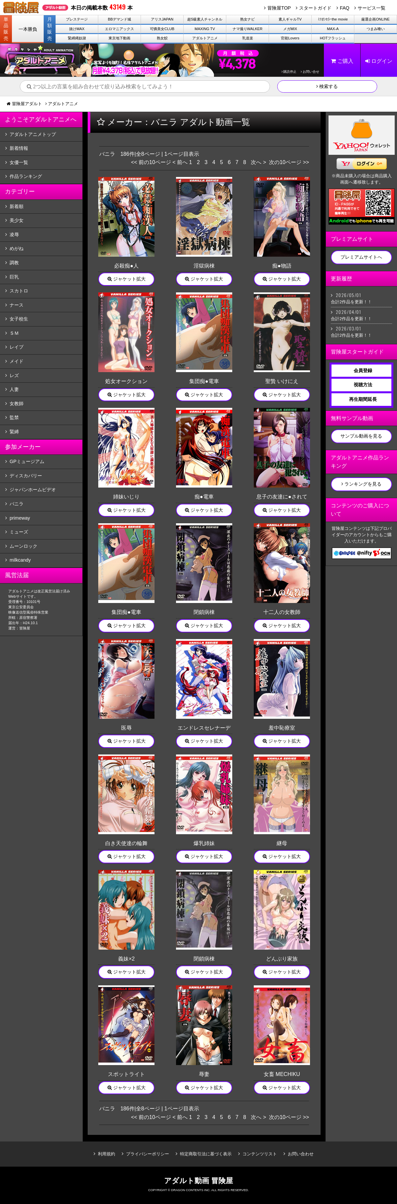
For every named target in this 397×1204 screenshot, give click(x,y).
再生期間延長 (363, 399)
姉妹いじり (126, 496)
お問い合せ (310, 71)
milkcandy (20, 560)
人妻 (14, 389)
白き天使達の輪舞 (126, 843)
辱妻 (204, 1074)
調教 (14, 262)
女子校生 (19, 319)
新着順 (16, 206)
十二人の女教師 (281, 612)
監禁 (14, 417)
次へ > (258, 162)
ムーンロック (23, 546)
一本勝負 (28, 29)
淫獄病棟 (204, 266)
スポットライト (126, 1074)
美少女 (16, 220)
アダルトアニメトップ (33, 134)
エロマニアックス (119, 29)
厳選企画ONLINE (375, 19)
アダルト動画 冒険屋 (198, 1181)
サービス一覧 (371, 8)
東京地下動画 (119, 38)
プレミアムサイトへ (361, 257)
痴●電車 (204, 496)
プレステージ (77, 19)
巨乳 (14, 277)
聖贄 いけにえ (281, 381)
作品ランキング (26, 176)
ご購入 (342, 61)
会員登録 (363, 370)
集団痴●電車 (204, 381)
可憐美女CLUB (162, 29)
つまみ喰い (376, 29)
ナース (16, 305)
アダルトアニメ (205, 38)
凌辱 (14, 234)
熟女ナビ (247, 19)
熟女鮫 (162, 38)
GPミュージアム (27, 461)
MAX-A (332, 29)
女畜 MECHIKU (282, 1074)
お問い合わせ (301, 1153)
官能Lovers (290, 38)
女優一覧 (19, 162)
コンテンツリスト (260, 1153)
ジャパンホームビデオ (33, 489)
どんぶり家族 (282, 959)
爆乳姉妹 (204, 843)
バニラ (16, 503)
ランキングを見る (361, 484)
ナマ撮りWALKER (248, 29)
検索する (327, 86)
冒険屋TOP (279, 8)
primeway (20, 518)
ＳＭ (14, 333)
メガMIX (290, 29)
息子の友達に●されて (281, 496)
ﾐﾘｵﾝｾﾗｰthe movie (333, 19)
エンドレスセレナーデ (204, 728)
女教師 (16, 403)
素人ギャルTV (290, 19)
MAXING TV (205, 29)
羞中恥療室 (282, 728)
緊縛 (14, 431)
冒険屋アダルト (27, 103)
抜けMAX (76, 29)
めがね (16, 248)
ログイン (378, 61)
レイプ (16, 347)
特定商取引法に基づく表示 (206, 1153)
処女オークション (126, 381)
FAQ (344, 8)
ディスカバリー (26, 475)
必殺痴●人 (126, 266)
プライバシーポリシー (147, 1153)
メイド (16, 361)
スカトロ (19, 290)
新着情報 (19, 148)
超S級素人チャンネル (204, 19)
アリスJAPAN (162, 19)
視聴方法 (363, 384)
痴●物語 (281, 266)
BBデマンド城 (119, 19)
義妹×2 (126, 959)
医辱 (126, 728)
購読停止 (289, 71)
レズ (14, 375)
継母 (282, 843)
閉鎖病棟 (204, 612)
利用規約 (106, 1153)
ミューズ (19, 532)
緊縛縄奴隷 (77, 38)
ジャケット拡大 (127, 278)
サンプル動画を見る (361, 436)
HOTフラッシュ (333, 38)
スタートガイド (315, 8)
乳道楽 (247, 38)
